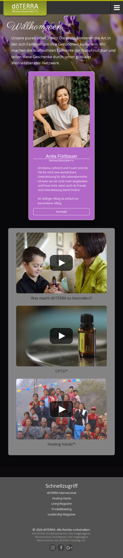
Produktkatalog (62, 509)
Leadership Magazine (61, 514)
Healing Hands (61, 498)
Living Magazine (61, 504)
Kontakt (61, 212)
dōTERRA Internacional (61, 493)
